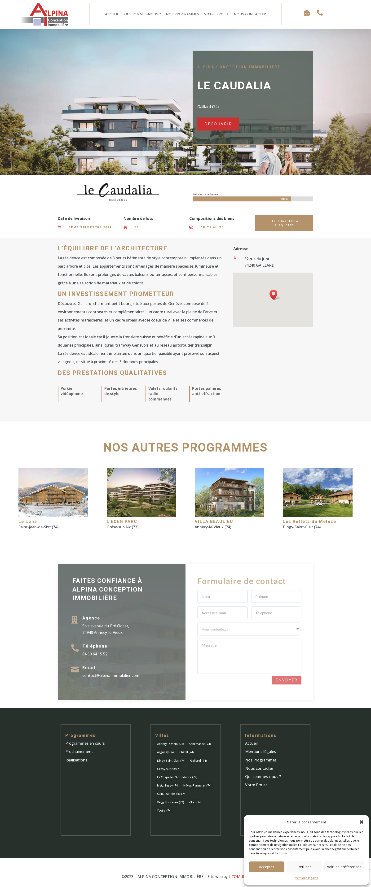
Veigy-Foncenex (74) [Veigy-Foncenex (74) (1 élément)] (170, 802)
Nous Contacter (250, 14)
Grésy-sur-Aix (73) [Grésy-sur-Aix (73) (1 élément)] (169, 769)
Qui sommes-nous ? (142, 14)
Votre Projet (216, 14)
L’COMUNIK (239, 876)
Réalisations (76, 760)
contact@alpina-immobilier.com (110, 682)
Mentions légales (306, 878)
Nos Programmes (182, 14)
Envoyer (287, 687)
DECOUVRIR (218, 123)
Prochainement (79, 751)
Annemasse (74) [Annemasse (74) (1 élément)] (200, 744)
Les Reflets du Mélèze (309, 521)
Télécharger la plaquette (284, 223)
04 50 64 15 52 (94, 661)
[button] (361, 822)
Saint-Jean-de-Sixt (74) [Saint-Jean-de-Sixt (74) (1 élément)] (171, 794)
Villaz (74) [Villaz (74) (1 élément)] (195, 802)
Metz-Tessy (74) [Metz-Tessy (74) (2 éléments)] (168, 785)
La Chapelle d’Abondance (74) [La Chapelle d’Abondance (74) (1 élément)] (177, 777)
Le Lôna (27, 521)
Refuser (304, 866)
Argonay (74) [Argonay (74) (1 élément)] (166, 752)
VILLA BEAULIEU (214, 521)
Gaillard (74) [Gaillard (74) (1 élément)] (198, 761)
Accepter (266, 866)
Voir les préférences (344, 866)
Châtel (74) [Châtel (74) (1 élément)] (186, 752)
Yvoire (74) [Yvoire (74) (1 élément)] (164, 811)
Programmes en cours (85, 743)
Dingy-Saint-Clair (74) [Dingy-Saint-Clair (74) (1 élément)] (171, 761)
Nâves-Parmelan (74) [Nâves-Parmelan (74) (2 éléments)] (197, 785)
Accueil (112, 14)
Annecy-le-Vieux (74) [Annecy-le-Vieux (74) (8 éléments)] (170, 744)
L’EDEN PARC (122, 521)
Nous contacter (259, 768)
